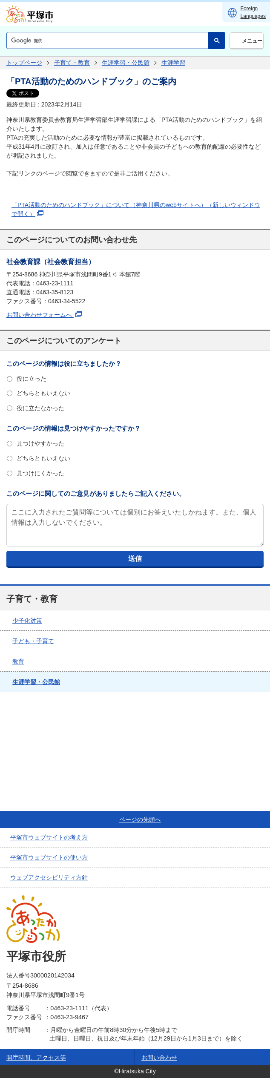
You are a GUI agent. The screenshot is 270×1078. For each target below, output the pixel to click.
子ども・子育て (33, 641)
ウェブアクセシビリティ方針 (49, 877)
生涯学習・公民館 (125, 62)
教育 (18, 661)
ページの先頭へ (140, 819)
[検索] (106, 40)
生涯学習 (173, 62)
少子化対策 (27, 620)
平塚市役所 (36, 956)
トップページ (24, 62)
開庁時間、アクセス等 (36, 1057)
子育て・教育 (72, 62)
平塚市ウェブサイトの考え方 (49, 837)
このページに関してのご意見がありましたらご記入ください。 (95, 493)
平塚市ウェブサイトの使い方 (49, 857)
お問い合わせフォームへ (44, 314)
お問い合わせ (159, 1057)
